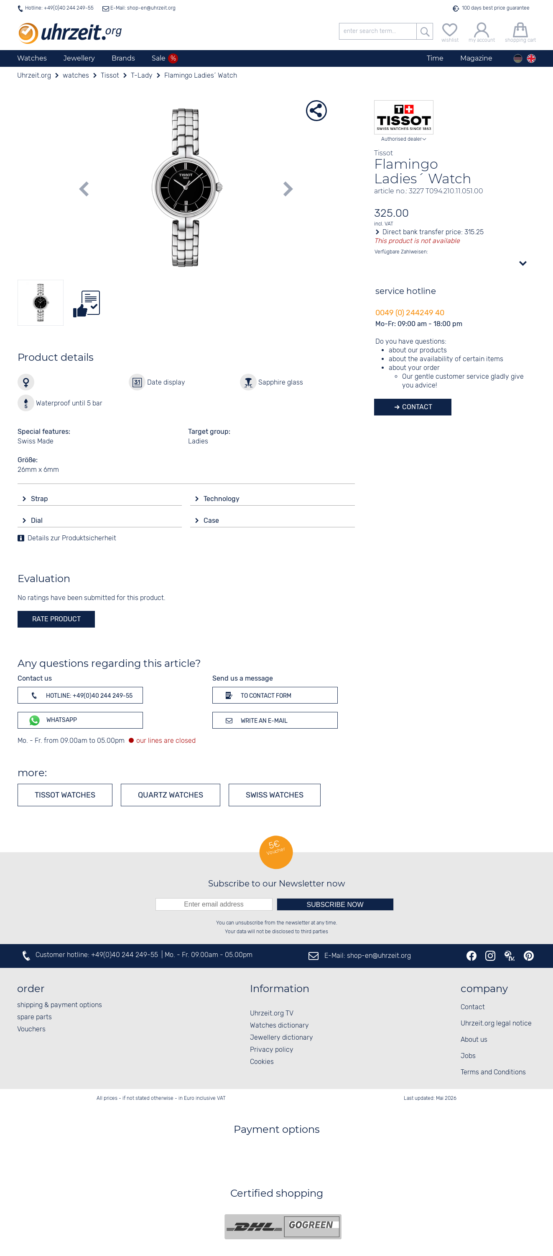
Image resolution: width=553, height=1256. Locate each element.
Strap (40, 499)
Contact (416, 407)
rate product (56, 619)
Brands (123, 58)
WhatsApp (52, 720)
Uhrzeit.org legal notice (496, 1023)
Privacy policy (271, 1050)
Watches (32, 58)
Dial (37, 520)
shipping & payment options (59, 1005)
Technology (222, 499)
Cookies (262, 1062)
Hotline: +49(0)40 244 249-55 (59, 8)
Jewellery (79, 58)
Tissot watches (65, 795)
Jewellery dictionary (281, 1037)
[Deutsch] (517, 58)
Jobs (468, 1056)
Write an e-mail (255, 720)
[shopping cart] (520, 31)
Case (212, 520)
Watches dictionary (279, 1025)
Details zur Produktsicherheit (72, 538)
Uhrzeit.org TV (271, 1013)
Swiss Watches (274, 795)
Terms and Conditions (493, 1072)
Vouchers (31, 1029)
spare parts (34, 1017)
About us (474, 1040)
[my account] (482, 31)
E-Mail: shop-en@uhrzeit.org (142, 8)
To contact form (257, 695)
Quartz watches (170, 795)
